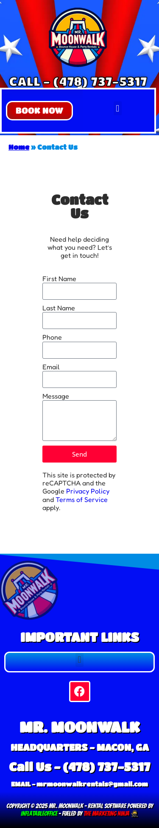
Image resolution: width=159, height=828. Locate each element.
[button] (39, 110)
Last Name (58, 308)
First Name (59, 279)
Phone (52, 337)
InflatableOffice (39, 813)
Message (55, 396)
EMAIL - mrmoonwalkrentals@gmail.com (79, 784)
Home (18, 147)
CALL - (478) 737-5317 (77, 81)
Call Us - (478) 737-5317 (79, 766)
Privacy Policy (87, 491)
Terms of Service (82, 499)
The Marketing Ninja (105, 813)
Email (51, 367)
